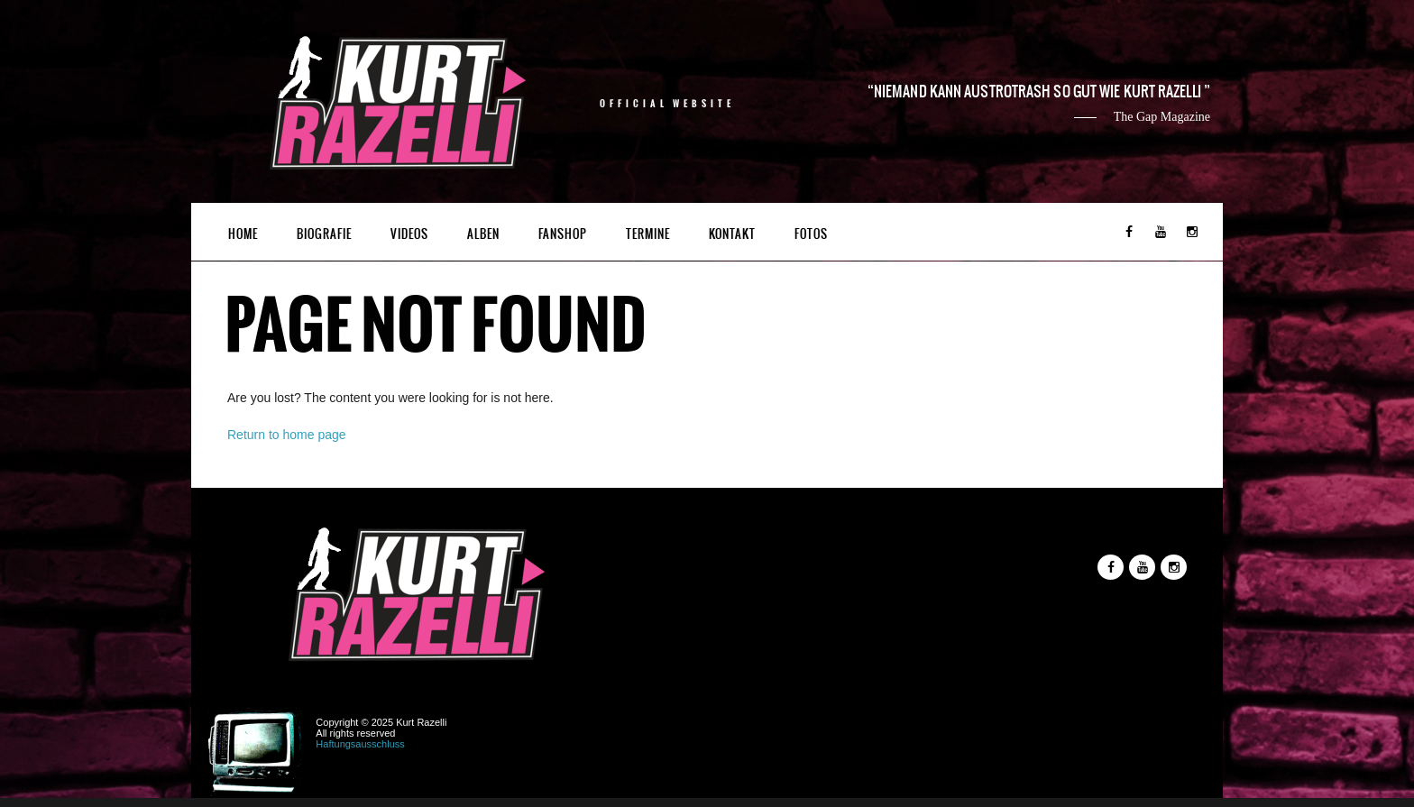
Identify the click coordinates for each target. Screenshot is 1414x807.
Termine (648, 234)
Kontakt (732, 234)
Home (243, 234)
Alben (483, 234)
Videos (409, 234)
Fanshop (562, 234)
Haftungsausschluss (360, 743)
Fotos (811, 234)
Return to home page (286, 434)
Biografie (324, 234)
